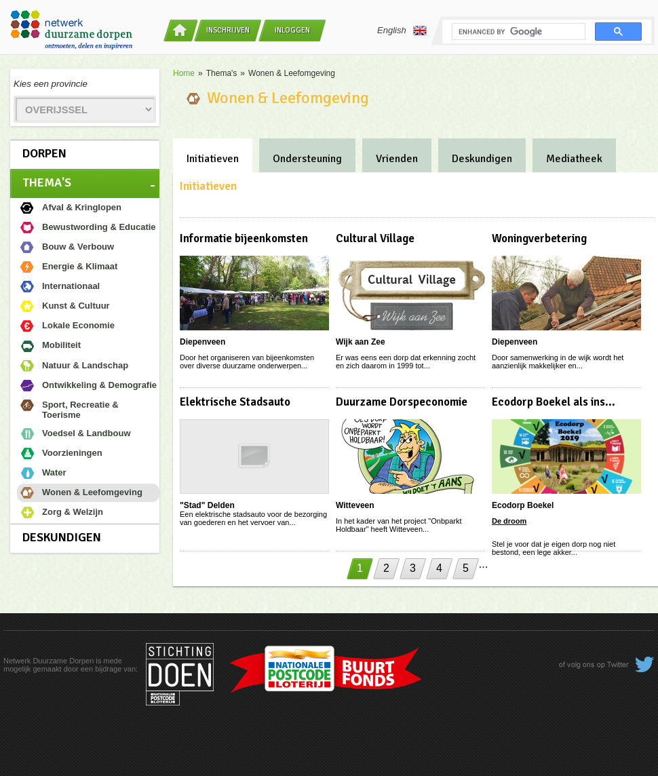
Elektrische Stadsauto (235, 402)
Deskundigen (61, 537)
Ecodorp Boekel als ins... (553, 402)
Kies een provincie (51, 84)
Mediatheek (574, 159)
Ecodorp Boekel (523, 505)
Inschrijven (228, 30)
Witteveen (355, 505)
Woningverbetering (539, 238)
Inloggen (292, 30)
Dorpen (44, 153)
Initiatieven (213, 159)
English (402, 30)
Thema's (46, 182)
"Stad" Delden (207, 505)
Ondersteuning (307, 159)
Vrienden (397, 159)
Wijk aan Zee (360, 342)
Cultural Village (375, 238)
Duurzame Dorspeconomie (401, 402)
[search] (517, 32)
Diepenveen (202, 342)
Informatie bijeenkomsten (244, 238)
